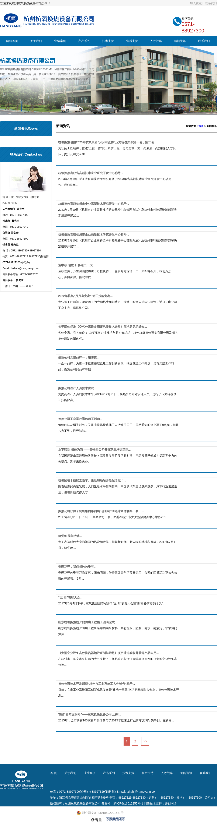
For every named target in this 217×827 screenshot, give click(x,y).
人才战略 (156, 41)
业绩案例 (60, 41)
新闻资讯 (180, 41)
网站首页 (12, 41)
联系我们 (211, 3)
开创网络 (171, 803)
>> (145, 741)
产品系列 (84, 41)
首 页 (53, 773)
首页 (201, 126)
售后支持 (132, 41)
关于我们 (36, 41)
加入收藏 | (197, 3)
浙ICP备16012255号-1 (128, 803)
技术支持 (108, 41)
